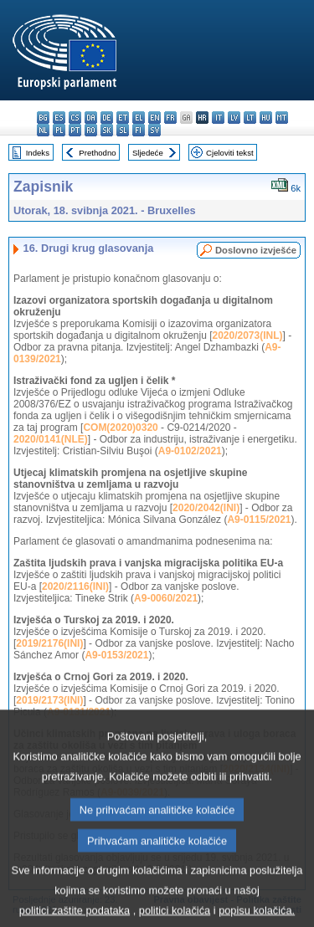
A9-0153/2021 (116, 655)
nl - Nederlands (43, 130)
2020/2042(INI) (205, 508)
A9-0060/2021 (166, 598)
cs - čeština (75, 117)
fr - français (170, 117)
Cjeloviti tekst (230, 152)
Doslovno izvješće (255, 250)
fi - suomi (138, 130)
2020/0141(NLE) (50, 439)
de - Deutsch (106, 117)
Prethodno (97, 152)
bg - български (43, 117)
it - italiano (218, 117)
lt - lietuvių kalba (250, 117)
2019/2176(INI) (49, 643)
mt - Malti (281, 117)
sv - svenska (154, 130)
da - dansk (91, 117)
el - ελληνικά (138, 117)
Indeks (37, 152)
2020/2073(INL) (247, 335)
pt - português (75, 130)
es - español (59, 117)
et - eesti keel (122, 117)
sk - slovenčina (106, 130)
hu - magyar (266, 117)
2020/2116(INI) (75, 586)
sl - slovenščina (122, 130)
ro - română (91, 130)
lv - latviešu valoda (234, 117)
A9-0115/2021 (259, 519)
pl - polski (59, 130)
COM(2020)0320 (120, 427)
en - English (154, 117)
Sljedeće (147, 152)
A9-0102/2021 (190, 451)
